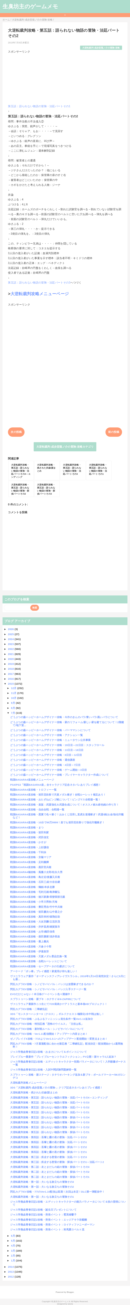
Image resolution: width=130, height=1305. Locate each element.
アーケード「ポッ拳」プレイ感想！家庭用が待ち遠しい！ (44, 971)
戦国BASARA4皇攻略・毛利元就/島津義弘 (35, 891)
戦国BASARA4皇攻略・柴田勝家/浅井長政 (35, 936)
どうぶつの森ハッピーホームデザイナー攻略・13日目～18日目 (46, 750)
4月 (13, 1245)
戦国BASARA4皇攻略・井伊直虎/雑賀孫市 (35, 926)
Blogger (70, 1292)
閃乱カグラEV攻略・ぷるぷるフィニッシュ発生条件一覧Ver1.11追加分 (51, 1018)
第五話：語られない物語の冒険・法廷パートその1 (39, 106)
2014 (11, 1266)
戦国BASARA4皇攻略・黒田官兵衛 (30, 867)
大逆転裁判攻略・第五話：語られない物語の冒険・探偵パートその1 (49, 1132)
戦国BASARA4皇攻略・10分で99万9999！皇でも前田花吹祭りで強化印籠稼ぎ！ (57, 822)
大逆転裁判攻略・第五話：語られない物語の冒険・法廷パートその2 (49, 1107)
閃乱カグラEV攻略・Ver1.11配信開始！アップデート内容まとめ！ (49, 1033)
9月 (13, 702)
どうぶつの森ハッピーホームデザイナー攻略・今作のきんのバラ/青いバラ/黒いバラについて (64, 717)
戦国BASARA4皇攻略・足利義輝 (29, 862)
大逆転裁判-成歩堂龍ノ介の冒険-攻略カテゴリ (65, 446)
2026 (11, 629)
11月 (14, 693)
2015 (11, 683)
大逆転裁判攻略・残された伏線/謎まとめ (34, 1092)
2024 (11, 639)
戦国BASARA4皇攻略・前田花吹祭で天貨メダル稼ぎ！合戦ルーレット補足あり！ (58, 794)
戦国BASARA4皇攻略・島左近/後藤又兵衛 (35, 877)
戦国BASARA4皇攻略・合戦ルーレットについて (38, 961)
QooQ (70, 1304)
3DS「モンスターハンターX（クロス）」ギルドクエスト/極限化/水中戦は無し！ (57, 1014)
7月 (13, 712)
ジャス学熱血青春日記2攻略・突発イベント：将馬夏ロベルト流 (47, 1229)
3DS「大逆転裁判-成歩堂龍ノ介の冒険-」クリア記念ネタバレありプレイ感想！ (56, 1087)
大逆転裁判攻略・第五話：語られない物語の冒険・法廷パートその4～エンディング (59, 1097)
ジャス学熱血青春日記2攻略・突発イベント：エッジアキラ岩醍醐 (48, 1219)
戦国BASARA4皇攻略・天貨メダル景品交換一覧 (38, 956)
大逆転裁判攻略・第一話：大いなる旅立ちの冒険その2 (42, 1186)
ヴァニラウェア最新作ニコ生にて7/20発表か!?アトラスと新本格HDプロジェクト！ (58, 1004)
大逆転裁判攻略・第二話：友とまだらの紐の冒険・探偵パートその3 (49, 1166)
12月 (14, 688)
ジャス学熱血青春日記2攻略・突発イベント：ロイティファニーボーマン (52, 1224)
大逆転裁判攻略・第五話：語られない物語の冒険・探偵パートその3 (49, 1122)
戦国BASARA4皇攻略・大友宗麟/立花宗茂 (35, 921)
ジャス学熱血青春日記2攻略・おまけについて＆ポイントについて (48, 1051)
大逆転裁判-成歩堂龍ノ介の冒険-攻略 (101, 47)
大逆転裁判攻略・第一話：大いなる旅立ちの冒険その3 (42, 1181)
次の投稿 (16, 431)
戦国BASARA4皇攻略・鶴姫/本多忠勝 (32, 887)
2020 (11, 659)
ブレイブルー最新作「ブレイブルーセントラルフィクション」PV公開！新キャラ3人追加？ (63, 1056)
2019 (11, 663)
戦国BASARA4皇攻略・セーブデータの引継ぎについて (42, 966)
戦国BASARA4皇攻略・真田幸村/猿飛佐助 (35, 916)
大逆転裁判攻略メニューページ (39, 293)
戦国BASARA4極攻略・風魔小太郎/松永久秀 (36, 872)
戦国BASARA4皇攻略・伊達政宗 (29, 951)
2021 (11, 654)
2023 (11, 644)
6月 (13, 1235)
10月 (14, 697)
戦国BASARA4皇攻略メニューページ (32, 779)
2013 (11, 1271)
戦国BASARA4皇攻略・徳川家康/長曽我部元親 (37, 896)
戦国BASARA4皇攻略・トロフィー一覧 (33, 789)
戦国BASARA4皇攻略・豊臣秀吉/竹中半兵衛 (36, 906)
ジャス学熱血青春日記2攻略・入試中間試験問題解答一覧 (43, 1069)
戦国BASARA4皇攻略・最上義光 (29, 941)
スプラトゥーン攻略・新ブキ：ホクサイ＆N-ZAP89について (45, 999)
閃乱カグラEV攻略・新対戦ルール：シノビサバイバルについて (47, 1028)
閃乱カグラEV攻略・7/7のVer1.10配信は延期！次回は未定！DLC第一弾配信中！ (57, 1191)
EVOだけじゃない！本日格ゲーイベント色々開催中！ (41, 994)
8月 (13, 708)
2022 (11, 648)
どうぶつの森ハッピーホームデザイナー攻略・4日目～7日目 (45, 764)
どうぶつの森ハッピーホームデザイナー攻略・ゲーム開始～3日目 (48, 769)
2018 (11, 668)
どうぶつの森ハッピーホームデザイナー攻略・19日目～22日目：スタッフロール (57, 745)
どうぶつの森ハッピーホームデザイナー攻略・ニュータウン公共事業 (50, 740)
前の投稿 (113, 431)
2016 (11, 678)
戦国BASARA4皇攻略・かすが (28, 842)
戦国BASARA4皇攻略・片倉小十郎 (30, 946)
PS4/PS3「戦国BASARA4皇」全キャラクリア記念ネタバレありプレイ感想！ (55, 784)
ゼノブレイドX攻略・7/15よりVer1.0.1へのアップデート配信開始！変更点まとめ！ (58, 1038)
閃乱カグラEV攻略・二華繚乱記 (28, 1009)
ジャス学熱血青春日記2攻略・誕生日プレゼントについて (43, 1209)
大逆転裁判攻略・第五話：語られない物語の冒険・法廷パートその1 (49, 1112)
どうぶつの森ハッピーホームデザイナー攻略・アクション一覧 (46, 735)
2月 (13, 1255)
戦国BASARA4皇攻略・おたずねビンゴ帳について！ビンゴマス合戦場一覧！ (55, 799)
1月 (13, 1260)
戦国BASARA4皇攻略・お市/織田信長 (32, 931)
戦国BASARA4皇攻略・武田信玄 (29, 837)
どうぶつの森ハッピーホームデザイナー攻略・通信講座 (42, 759)
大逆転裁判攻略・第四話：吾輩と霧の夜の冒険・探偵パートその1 (48, 1152)
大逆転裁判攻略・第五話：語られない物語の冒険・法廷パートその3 (49, 1102)
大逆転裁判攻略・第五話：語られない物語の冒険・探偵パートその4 (49, 1117)
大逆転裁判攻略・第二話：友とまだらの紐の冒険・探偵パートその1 (49, 1176)
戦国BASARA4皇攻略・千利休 (28, 852)
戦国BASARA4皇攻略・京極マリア (30, 857)
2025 (11, 634)
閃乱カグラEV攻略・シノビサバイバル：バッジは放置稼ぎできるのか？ (52, 984)
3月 (13, 1250)
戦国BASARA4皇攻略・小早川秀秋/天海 (33, 901)
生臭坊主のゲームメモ (30, 6)
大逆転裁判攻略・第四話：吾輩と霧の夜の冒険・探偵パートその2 (48, 1147)
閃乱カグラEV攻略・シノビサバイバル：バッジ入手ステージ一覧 (48, 989)
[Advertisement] (65, 77)
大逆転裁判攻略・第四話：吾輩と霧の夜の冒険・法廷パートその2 (48, 1137)
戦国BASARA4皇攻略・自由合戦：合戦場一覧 (37, 809)
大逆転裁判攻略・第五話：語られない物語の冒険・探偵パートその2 (49, 1127)
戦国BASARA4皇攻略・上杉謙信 (29, 847)
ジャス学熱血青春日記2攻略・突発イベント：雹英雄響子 (43, 1214)
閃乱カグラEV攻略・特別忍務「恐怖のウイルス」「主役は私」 (47, 1023)
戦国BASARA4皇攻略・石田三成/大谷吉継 (35, 881)
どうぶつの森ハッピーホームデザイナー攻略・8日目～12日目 (46, 754)
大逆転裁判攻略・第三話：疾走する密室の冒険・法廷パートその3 (48, 1157)
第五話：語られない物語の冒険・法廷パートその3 (39, 282)
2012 (11, 1276)
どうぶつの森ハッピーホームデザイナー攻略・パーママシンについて (50, 730)
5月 (13, 1240)
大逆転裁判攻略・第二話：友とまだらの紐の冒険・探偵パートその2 (49, 1171)
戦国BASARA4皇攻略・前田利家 (29, 832)
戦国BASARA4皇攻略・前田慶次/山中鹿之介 (36, 911)
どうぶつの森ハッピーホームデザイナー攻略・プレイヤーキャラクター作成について (59, 774)
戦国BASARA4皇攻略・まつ (27, 827)
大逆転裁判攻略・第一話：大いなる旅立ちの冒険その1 (42, 1196)
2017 (11, 673)
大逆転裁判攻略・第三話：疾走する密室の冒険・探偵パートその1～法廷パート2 (57, 1162)
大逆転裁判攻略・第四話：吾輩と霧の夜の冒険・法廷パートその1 (48, 1142)
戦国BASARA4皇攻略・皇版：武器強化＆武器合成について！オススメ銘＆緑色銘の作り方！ (64, 804)
